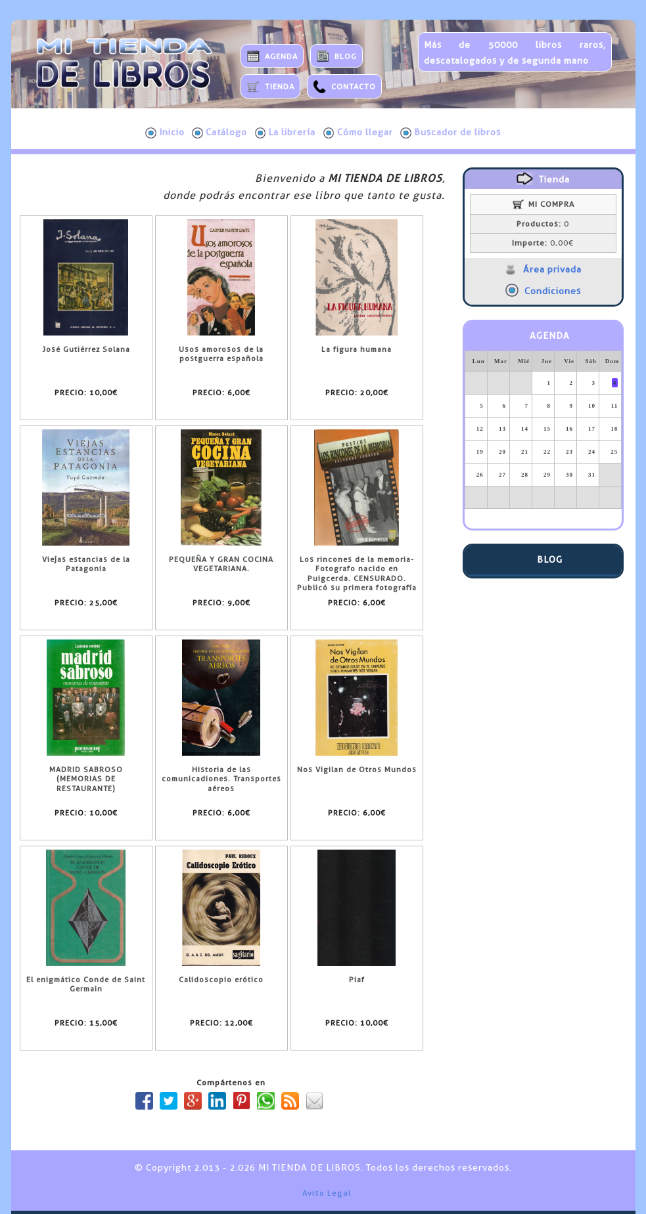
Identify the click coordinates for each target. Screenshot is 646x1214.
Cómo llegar (358, 133)
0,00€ (543, 243)
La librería (285, 133)
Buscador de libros (450, 133)
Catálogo (219, 133)
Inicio (165, 133)
